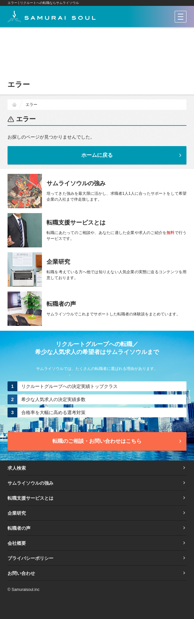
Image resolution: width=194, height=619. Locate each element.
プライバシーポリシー (97, 558)
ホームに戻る (132, 155)
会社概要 (97, 543)
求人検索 (97, 468)
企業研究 (97, 513)
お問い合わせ (97, 573)
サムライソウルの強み (97, 483)
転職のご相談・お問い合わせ (117, 441)
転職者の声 (97, 528)
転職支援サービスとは (97, 498)
